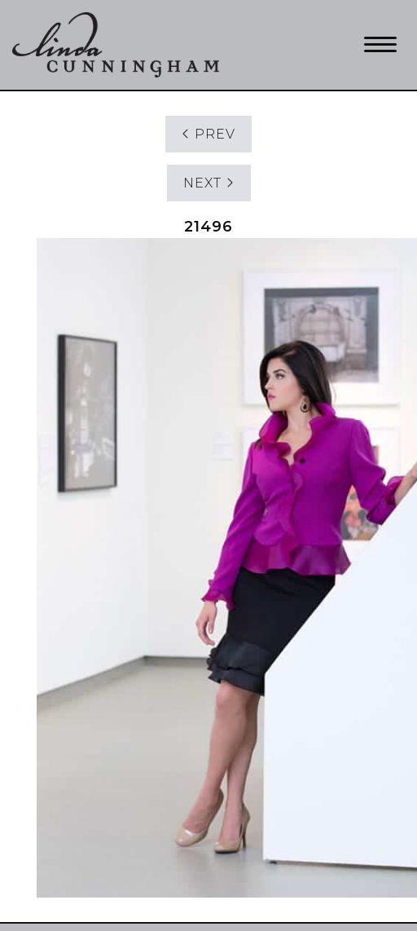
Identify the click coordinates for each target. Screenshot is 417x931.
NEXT (209, 183)
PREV (208, 134)
